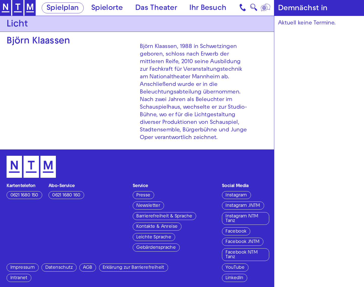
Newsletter (148, 206)
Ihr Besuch (207, 8)
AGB (87, 268)
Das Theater (156, 8)
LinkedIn (234, 278)
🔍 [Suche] (253, 8)
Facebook (235, 231)
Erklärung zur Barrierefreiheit (133, 268)
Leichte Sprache (153, 237)
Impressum (22, 268)
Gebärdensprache (156, 248)
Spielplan (63, 8)
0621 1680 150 (24, 195)
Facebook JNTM (242, 242)
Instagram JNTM (242, 206)
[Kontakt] (243, 8)
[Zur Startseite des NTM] (18, 8)
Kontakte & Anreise (156, 227)
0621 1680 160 (66, 195)
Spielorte (107, 8)
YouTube (234, 268)
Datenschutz (59, 268)
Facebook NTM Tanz (241, 255)
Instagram (236, 195)
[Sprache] (266, 8)
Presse (143, 195)
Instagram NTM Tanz (241, 219)
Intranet (18, 278)
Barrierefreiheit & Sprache (164, 216)
